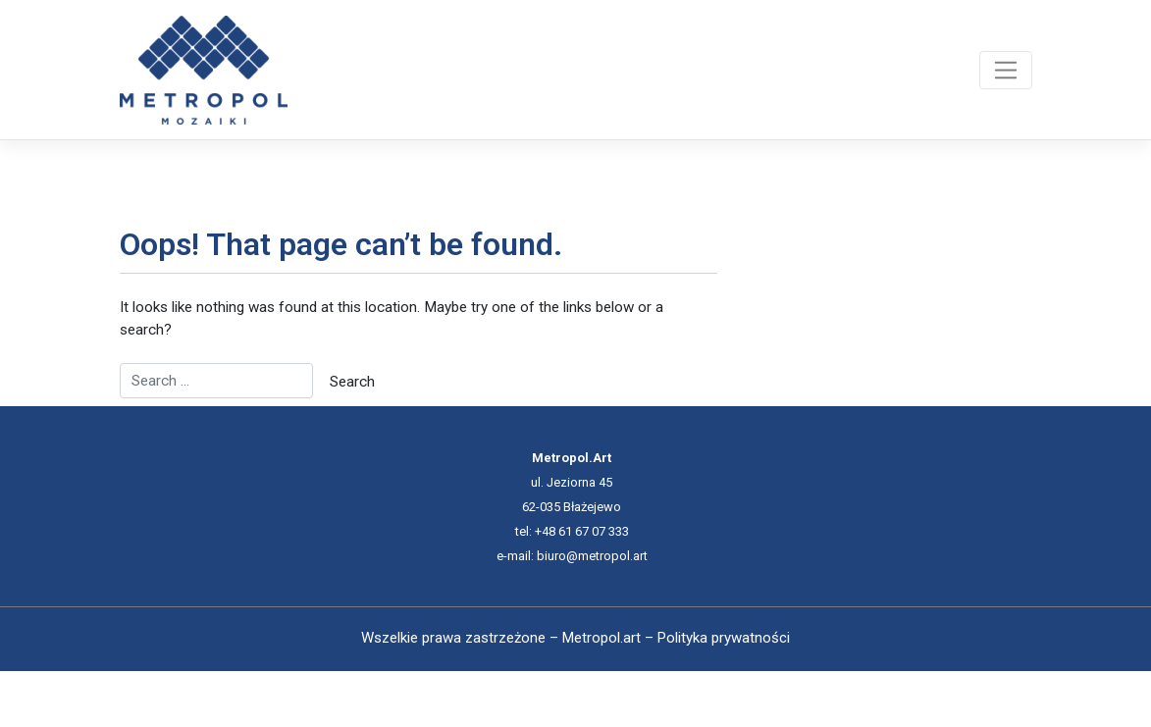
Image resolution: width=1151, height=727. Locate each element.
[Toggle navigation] (1005, 69)
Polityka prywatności (723, 638)
